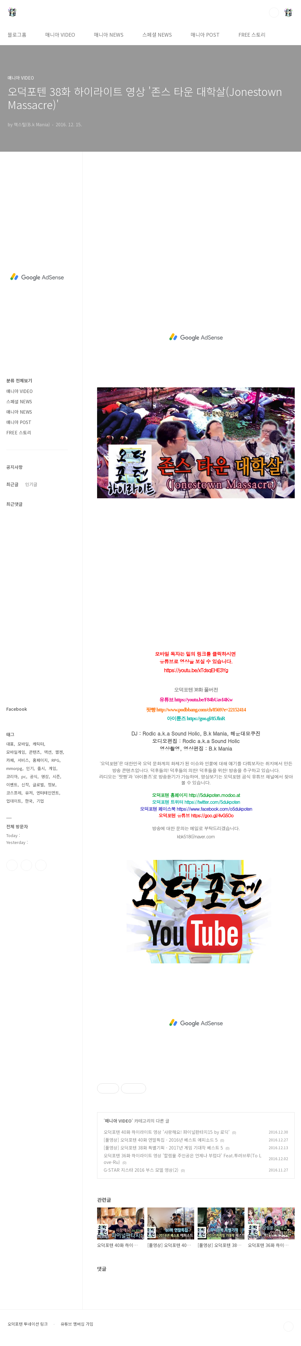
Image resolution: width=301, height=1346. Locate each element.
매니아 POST (205, 34)
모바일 (23, 744)
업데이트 (13, 801)
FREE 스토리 (251, 34)
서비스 (23, 760)
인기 (30, 768)
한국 (29, 801)
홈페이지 (40, 760)
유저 (29, 793)
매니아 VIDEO (60, 34)
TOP (288, 1327)
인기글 (31, 484)
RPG (55, 760)
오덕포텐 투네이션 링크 (28, 1324)
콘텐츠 (34, 752)
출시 (41, 768)
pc (23, 776)
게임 (52, 768)
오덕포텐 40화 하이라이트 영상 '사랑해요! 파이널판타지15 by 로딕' (167, 1132)
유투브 (41, 865)
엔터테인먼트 (47, 793)
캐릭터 (38, 744)
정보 (51, 785)
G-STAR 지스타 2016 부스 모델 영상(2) (141, 1170)
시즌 (56, 776)
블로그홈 (17, 34)
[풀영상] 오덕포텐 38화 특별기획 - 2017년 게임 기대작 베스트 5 (163, 1147)
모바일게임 (15, 752)
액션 (48, 752)
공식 (33, 776)
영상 (45, 776)
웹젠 (59, 752)
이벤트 (12, 785)
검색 (274, 12)
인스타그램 (26, 865)
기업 (40, 801)
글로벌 (38, 785)
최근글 (12, 484)
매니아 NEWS (108, 34)
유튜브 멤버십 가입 (77, 1324)
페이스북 (12, 865)
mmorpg (14, 768)
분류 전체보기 (19, 380)
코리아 (12, 776)
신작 (25, 785)
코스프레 (13, 793)
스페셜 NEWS (157, 34)
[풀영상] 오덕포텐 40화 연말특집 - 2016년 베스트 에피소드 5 (161, 1140)
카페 (10, 760)
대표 (10, 744)
